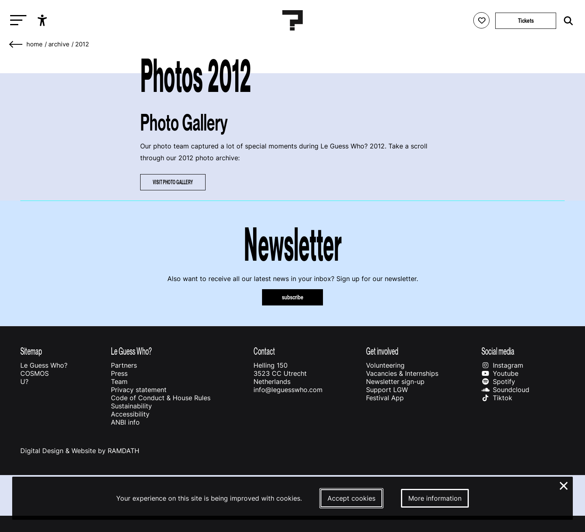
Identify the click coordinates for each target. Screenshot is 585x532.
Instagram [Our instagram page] (502, 365)
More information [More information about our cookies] (435, 498)
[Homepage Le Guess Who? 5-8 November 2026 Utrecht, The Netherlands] (292, 20)
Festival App (385, 398)
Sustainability (131, 406)
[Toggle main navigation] (16, 20)
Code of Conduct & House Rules (160, 398)
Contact (264, 351)
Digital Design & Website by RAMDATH (79, 451)
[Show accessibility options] (43, 20)
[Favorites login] (481, 20)
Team (119, 381)
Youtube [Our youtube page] (499, 373)
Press (119, 373)
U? (24, 381)
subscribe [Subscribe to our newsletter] (292, 297)
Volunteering (385, 365)
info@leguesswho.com (288, 390)
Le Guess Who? (43, 365)
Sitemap (31, 351)
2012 (82, 44)
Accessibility (130, 414)
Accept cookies (351, 498)
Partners (124, 365)
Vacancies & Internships (402, 373)
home (34, 44)
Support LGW (387, 390)
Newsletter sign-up (395, 381)
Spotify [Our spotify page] (498, 381)
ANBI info (125, 422)
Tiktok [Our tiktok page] (496, 398)
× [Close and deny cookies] (564, 485)
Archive (58, 44)
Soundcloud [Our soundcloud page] (505, 390)
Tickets (526, 20)
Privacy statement (139, 390)
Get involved (382, 351)
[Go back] (16, 44)
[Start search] (566, 21)
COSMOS (34, 373)
